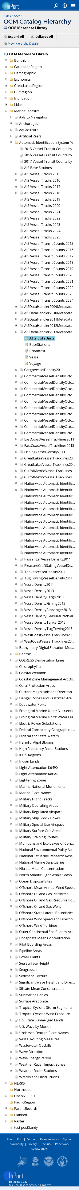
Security (46, 1144)
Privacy (32, 1144)
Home (7, 15)
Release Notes (49, 1139)
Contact (31, 1139)
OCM (17, 15)
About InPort (15, 1139)
